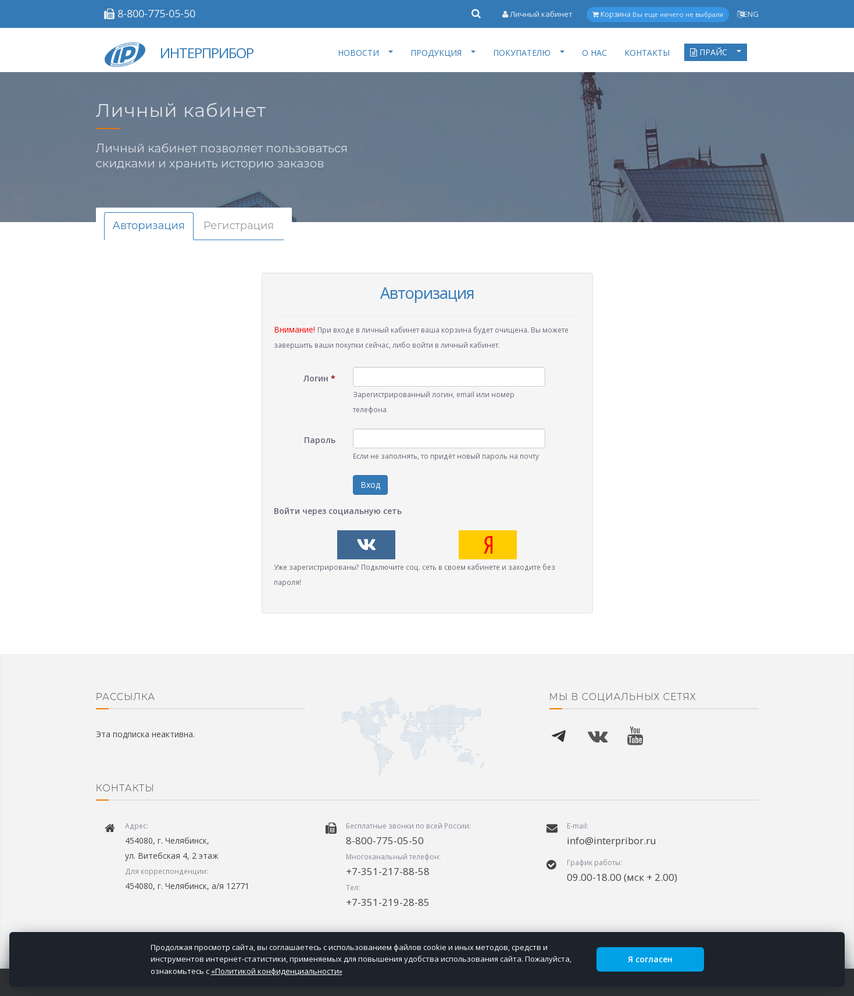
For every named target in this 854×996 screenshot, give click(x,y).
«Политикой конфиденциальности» (276, 971)
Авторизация (149, 225)
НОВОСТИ (365, 52)
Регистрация (238, 225)
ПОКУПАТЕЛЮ (528, 52)
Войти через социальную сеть (338, 510)
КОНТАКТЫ (647, 52)
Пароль (319, 439)
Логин (319, 378)
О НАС (594, 52)
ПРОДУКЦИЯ (443, 52)
